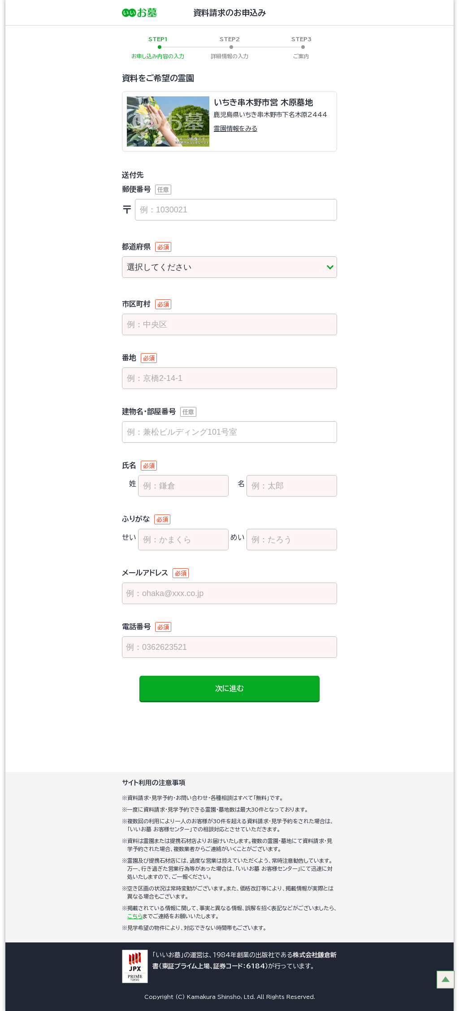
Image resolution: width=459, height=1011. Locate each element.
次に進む (229, 688)
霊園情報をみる (235, 128)
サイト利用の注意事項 (154, 782)
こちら (135, 916)
